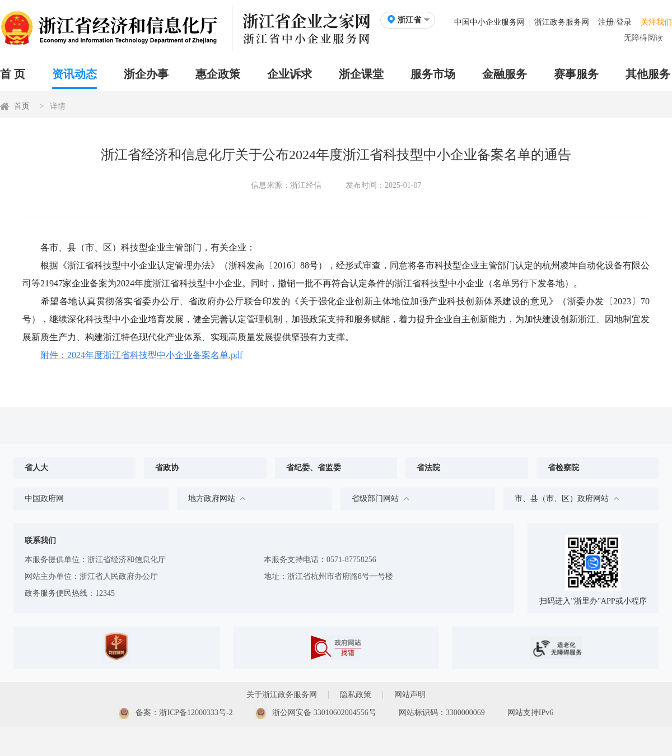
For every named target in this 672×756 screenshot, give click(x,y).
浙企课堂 (361, 74)
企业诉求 (289, 74)
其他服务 (648, 74)
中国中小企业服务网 (489, 22)
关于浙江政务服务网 (281, 694)
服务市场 (432, 74)
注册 (606, 22)
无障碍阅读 (643, 38)
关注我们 (656, 22)
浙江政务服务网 (561, 22)
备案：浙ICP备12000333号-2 (176, 713)
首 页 (12, 74)
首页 (22, 106)
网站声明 (410, 694)
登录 (624, 22)
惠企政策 (217, 74)
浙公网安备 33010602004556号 (315, 713)
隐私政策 (355, 694)
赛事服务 (576, 74)
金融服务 (504, 74)
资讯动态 (74, 74)
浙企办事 (146, 74)
